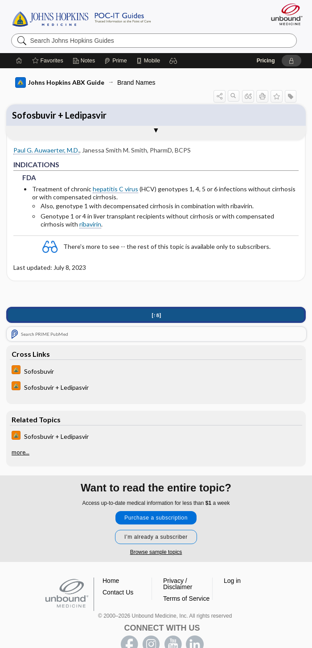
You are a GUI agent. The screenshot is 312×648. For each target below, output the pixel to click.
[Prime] (115, 60)
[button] (173, 60)
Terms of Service (186, 598)
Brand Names (136, 82)
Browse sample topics (156, 552)
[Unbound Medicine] (284, 14)
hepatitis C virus (115, 189)
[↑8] (156, 315)
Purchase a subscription (156, 518)
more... (20, 452)
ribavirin (90, 224)
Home (111, 580)
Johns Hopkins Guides (81, 18)
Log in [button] (232, 580)
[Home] (19, 60)
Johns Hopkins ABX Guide (59, 82)
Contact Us (118, 592)
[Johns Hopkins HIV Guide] (156, 371)
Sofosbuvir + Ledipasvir (59, 115)
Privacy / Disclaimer (177, 583)
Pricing (266, 61)
